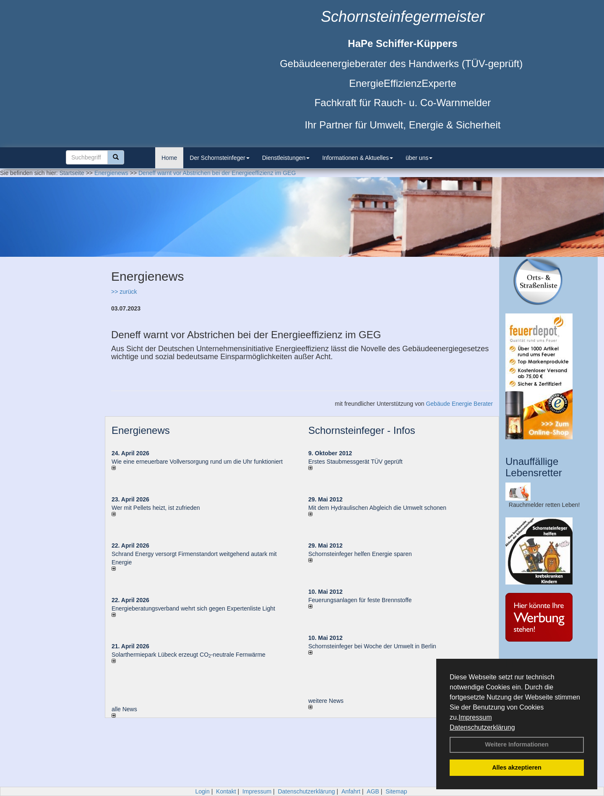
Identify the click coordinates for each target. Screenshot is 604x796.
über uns (419, 157)
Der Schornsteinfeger (219, 157)
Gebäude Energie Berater (459, 403)
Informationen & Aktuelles (357, 157)
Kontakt (226, 791)
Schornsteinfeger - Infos (361, 430)
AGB (373, 791)
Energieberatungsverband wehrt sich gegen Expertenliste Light (193, 608)
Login (202, 791)
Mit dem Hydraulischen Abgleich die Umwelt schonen (377, 507)
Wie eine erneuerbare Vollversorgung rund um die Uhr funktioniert (197, 461)
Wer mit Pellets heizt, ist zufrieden (156, 507)
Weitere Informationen (517, 744)
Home (169, 157)
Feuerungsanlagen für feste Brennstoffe (359, 600)
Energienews (141, 430)
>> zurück (124, 291)
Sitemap (396, 791)
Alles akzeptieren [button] (517, 767)
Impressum (475, 717)
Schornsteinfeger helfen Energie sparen (360, 554)
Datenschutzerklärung (482, 727)
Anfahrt (350, 791)
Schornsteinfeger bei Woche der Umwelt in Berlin (372, 646)
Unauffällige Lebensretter (533, 467)
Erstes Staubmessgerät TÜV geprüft (355, 461)
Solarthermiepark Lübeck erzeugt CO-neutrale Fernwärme (189, 654)
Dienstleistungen (286, 157)
